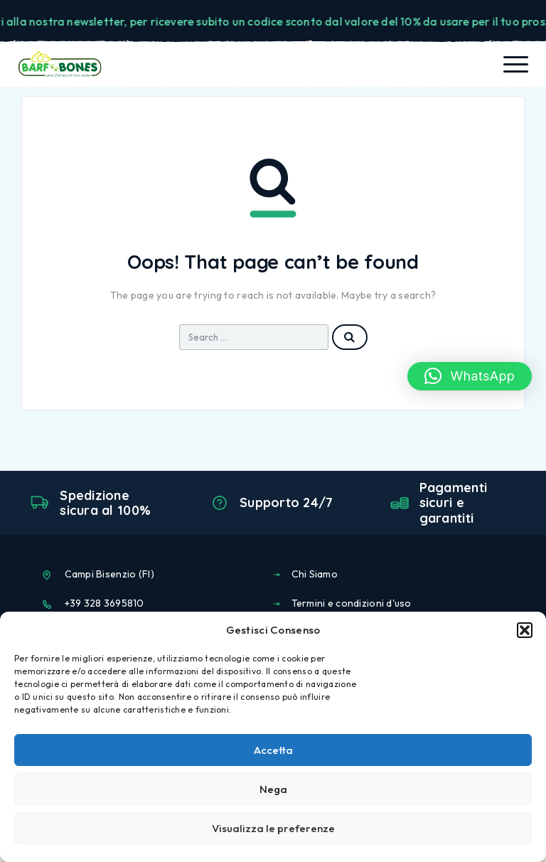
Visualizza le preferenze (273, 828)
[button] (525, 630)
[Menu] (515, 64)
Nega (273, 789)
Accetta (273, 750)
